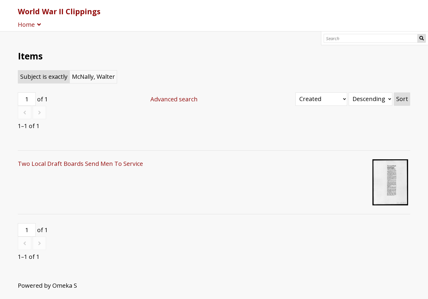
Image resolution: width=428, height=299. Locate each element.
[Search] (371, 38)
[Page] (27, 99)
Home (26, 25)
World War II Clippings (59, 11)
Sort (402, 99)
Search (422, 38)
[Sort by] (321, 99)
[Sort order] (370, 99)
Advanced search (174, 99)
